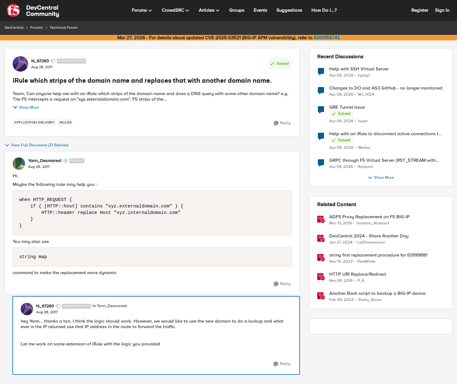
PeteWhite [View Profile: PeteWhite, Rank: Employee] (366, 261)
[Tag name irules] (65, 122)
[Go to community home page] (33, 10)
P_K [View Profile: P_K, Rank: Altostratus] (361, 280)
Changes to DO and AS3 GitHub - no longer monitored (385, 88)
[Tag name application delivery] (34, 122)
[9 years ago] (341, 280)
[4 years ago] (341, 300)
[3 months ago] (341, 75)
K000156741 (326, 37)
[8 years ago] (340, 223)
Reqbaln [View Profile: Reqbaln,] (365, 167)
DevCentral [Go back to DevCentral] (14, 27)
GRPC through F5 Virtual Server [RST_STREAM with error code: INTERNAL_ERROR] (382, 160)
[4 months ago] (341, 94)
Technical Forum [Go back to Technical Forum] (64, 27)
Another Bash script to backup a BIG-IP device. (378, 293)
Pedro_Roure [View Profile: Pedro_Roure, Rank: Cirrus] (369, 300)
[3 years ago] (341, 261)
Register (419, 10)
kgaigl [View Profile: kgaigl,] (364, 75)
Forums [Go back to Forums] (36, 27)
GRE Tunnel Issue (347, 107)
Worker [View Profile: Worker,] (364, 147)
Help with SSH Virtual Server (359, 69)
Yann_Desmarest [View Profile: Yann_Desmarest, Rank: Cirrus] (44, 160)
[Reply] (282, 123)
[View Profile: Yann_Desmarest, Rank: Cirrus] (19, 163)
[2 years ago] (340, 242)
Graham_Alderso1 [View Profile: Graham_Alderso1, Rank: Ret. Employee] (373, 223)
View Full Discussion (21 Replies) (36, 145)
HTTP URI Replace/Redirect (357, 274)
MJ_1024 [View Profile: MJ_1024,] (366, 94)
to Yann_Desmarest (109, 306)
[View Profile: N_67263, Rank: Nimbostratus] (20, 64)
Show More (26, 107)
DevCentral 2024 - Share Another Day (368, 236)
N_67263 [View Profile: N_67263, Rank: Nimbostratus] (40, 61)
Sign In (442, 10)
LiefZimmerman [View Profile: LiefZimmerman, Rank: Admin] (371, 242)
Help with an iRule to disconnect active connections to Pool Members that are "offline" (385, 133)
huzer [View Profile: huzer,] (363, 121)
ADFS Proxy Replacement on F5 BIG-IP (369, 216)
